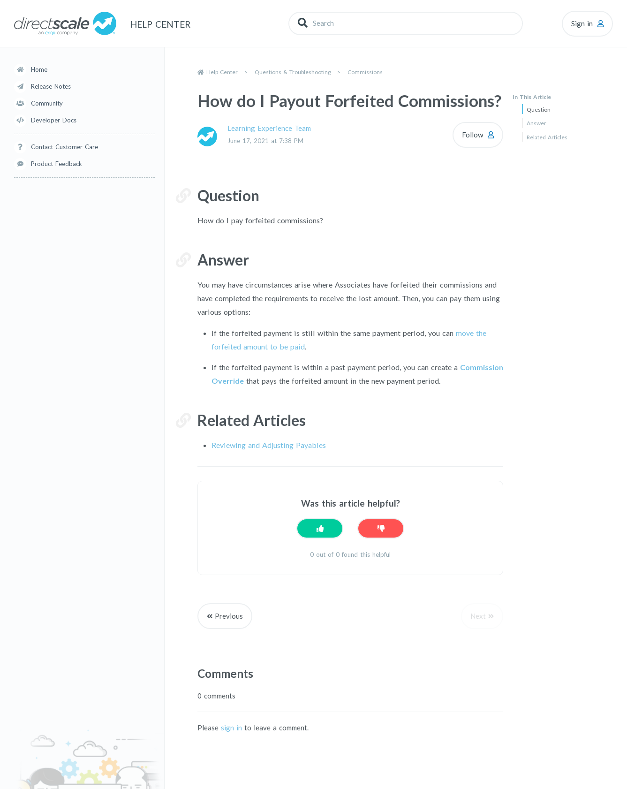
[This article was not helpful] (380, 528)
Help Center (222, 72)
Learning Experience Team (269, 128)
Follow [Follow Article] (472, 134)
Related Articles (547, 137)
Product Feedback (56, 163)
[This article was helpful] (319, 528)
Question (539, 109)
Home (39, 69)
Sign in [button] (582, 23)
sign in (231, 727)
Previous (229, 616)
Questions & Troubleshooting (293, 72)
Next (478, 616)
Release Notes (51, 86)
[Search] (405, 23)
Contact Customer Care (64, 147)
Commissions (365, 72)
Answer (536, 123)
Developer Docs (53, 120)
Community (47, 103)
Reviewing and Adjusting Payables (269, 444)
